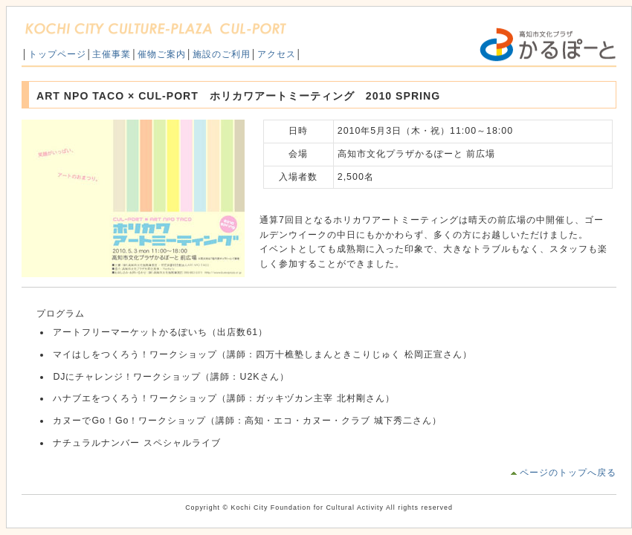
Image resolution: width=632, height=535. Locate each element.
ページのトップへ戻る (568, 472)
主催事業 (111, 54)
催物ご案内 (162, 54)
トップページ (57, 54)
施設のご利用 (222, 54)
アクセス (276, 54)
